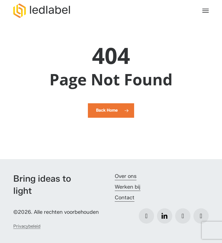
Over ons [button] (125, 176)
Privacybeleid (26, 226)
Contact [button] (124, 197)
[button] (205, 11)
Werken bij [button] (127, 187)
